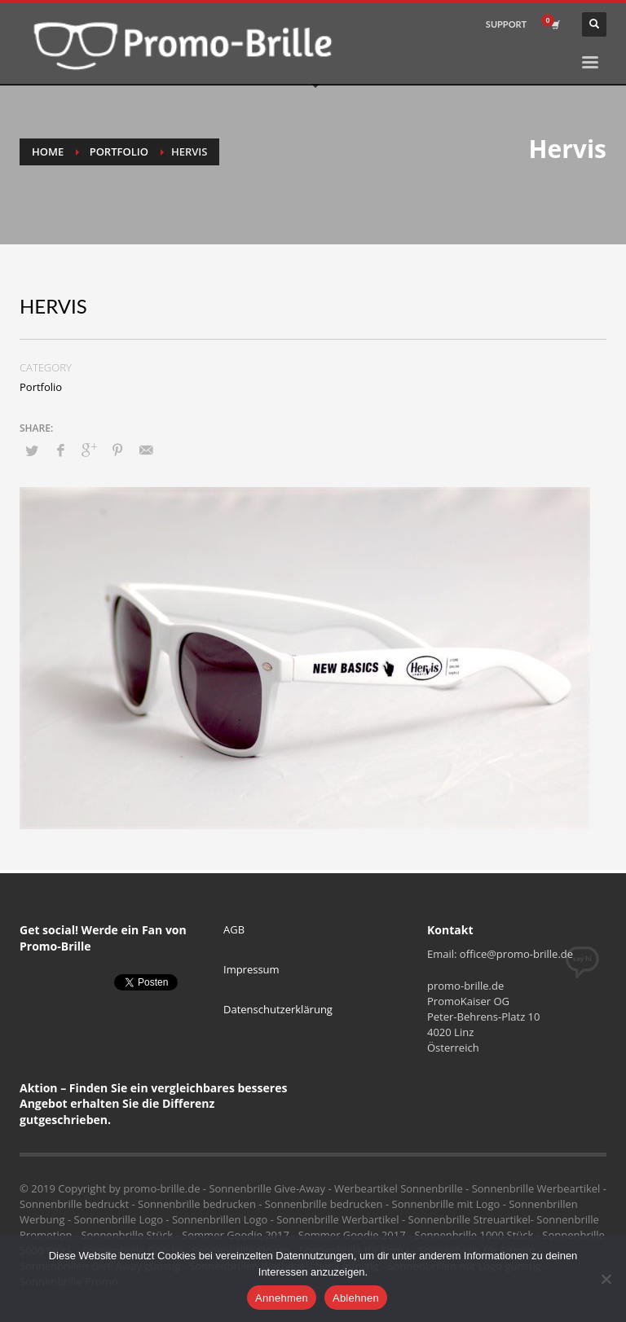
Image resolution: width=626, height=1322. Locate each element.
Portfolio (119, 151)
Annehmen (281, 1298)
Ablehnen (356, 1298)
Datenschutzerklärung (278, 1009)
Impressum (251, 969)
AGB (234, 929)
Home (48, 151)
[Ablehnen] (605, 1279)
